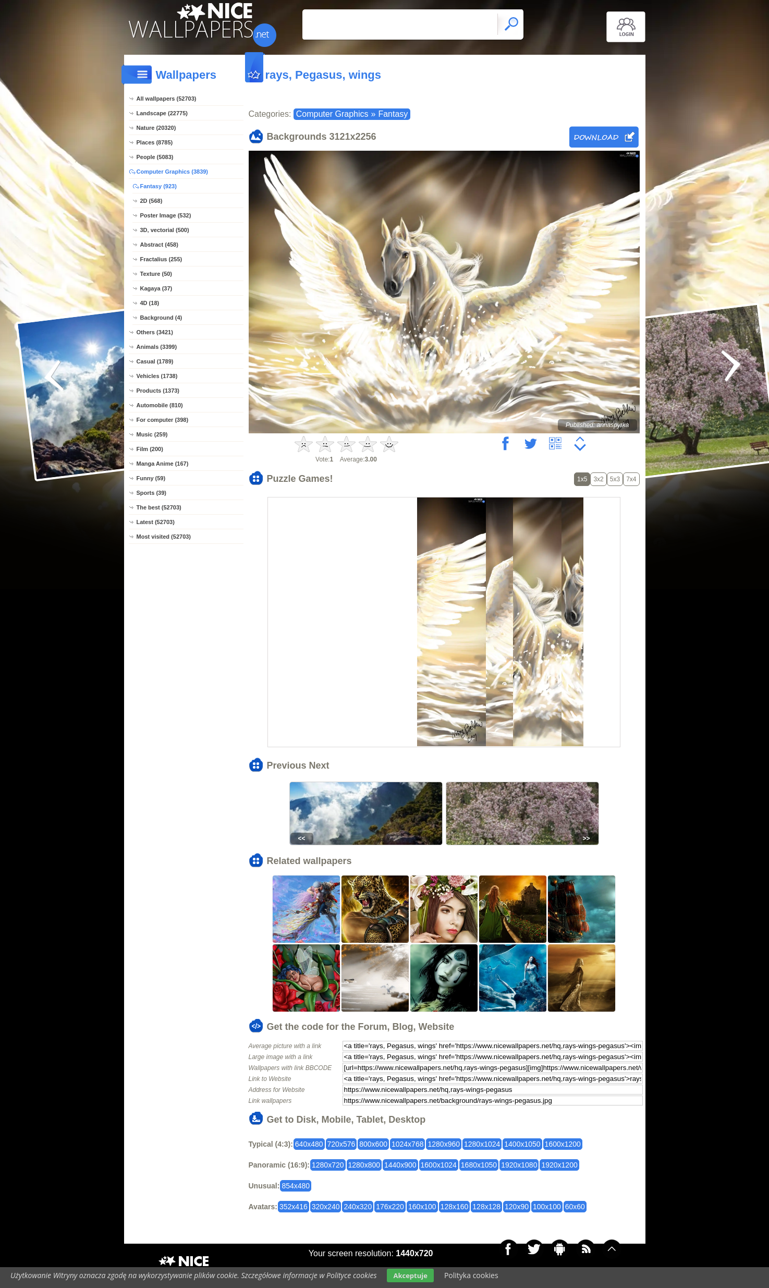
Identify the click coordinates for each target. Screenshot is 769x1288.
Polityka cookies (471, 1275)
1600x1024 (439, 1165)
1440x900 (400, 1165)
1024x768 (408, 1144)
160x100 (422, 1206)
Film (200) (150, 449)
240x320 (358, 1206)
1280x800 (364, 1165)
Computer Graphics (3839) (173, 171)
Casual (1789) (155, 361)
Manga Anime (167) (163, 463)
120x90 (517, 1206)
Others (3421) (155, 332)
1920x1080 (519, 1165)
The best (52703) (159, 507)
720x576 (341, 1144)
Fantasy (393, 114)
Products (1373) (158, 390)
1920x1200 (559, 1165)
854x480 (296, 1186)
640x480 (309, 1144)
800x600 (373, 1144)
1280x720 (328, 1165)
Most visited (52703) (164, 536)
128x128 (486, 1206)
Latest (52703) (156, 522)
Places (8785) (155, 142)
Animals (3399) (157, 347)
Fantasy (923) (158, 186)
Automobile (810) (160, 405)
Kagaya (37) (156, 288)
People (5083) (155, 157)
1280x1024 (482, 1144)
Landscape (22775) (162, 113)
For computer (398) (163, 420)
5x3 (615, 479)
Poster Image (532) (165, 215)
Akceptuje (410, 1275)
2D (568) (151, 201)
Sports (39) (151, 493)
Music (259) (152, 434)
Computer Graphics (332, 114)
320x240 (326, 1206)
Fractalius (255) (161, 259)
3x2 (598, 479)
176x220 (390, 1206)
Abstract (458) (159, 244)
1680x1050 (479, 1165)
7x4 (631, 479)
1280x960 (444, 1144)
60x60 (575, 1206)
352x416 (293, 1206)
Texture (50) (156, 274)
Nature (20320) (156, 128)
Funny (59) (151, 478)
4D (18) (150, 303)
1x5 (582, 479)
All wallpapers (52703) (167, 98)
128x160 (455, 1206)
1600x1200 (563, 1144)
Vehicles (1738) (157, 376)
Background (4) (161, 317)
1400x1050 (522, 1144)
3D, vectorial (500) (164, 230)
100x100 (547, 1206)
